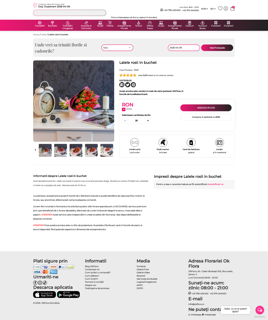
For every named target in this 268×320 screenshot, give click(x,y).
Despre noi (90, 285)
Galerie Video (143, 272)
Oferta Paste (150, 27)
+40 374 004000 (190, 10)
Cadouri (189, 26)
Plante (110, 26)
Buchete (52, 26)
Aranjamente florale (175, 27)
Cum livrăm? (91, 279)
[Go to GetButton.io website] (259, 317)
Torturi (138, 26)
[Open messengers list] (260, 310)
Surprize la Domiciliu (86, 27)
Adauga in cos (206, 107)
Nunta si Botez (202, 27)
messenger (209, 314)
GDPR (140, 288)
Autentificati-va (215, 184)
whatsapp (194, 314)
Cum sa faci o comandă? (97, 272)
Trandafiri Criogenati (67, 27)
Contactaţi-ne (92, 269)
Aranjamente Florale (124, 27)
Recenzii (141, 275)
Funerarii (215, 26)
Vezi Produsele (217, 48)
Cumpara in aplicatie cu (206, 117)
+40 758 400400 (170, 10)
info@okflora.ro (196, 304)
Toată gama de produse (97, 288)
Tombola (141, 266)
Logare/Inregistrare (146, 282)
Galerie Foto (143, 269)
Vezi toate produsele (147, 279)
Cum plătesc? (92, 275)
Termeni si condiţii (94, 282)
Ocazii (100, 26)
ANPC (140, 285)
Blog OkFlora (91, 266)
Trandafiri (40, 26)
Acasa (36, 34)
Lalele (44, 34)
